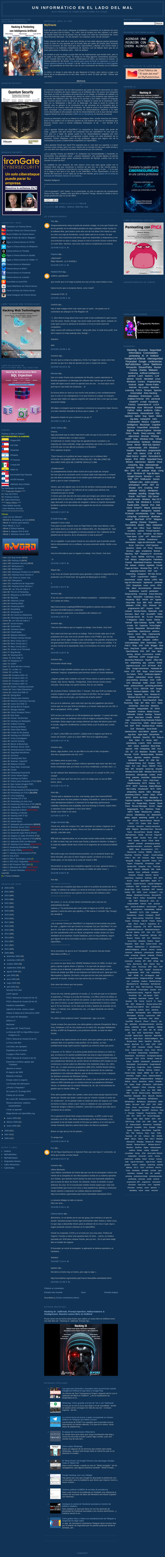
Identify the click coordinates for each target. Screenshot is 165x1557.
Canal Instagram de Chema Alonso (21, 295)
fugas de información (146, 542)
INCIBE (136, 975)
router (160, 906)
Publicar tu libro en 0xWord (12, 434)
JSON (139, 892)
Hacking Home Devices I (22, 586)
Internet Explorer (143, 430)
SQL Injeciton (147, 995)
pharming (159, 1024)
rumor (149, 1185)
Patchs (153, 861)
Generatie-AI (157, 970)
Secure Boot (132, 941)
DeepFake (128, 855)
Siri (160, 605)
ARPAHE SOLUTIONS (15, 484)
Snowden (152, 1127)
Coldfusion (130, 886)
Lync (148, 1090)
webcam (157, 602)
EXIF (161, 967)
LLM (157, 376)
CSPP (142, 657)
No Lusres (135, 1104)
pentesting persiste (155, 1176)
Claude (159, 565)
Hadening (141, 1070)
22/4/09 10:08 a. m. (61, 298)
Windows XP (133, 511)
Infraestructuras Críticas (21, 750)
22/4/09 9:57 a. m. (60, 265)
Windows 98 (150, 1142)
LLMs (156, 396)
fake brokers (143, 1018)
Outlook (140, 714)
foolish (159, 663)
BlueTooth (139, 519)
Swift (157, 998)
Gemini (156, 479)
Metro (144, 1096)
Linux (157, 378)
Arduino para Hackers (19, 698)
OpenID (126, 1110)
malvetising (131, 1173)
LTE (144, 926)
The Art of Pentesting (19, 592)
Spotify (152, 622)
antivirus (155, 631)
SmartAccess (147, 1124)
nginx (127, 906)
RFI (132, 769)
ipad (129, 453)
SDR (159, 898)
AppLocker (148, 1035)
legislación (148, 582)
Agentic (158, 600)
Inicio (83, 1292)
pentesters (153, 591)
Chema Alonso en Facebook (18, 273)
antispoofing (131, 792)
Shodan (132, 488)
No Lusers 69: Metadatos (17, 1017)
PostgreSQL (138, 863)
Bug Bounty (15, 652)
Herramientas (133, 442)
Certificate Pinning (133, 763)
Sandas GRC (132, 866)
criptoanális (154, 1150)
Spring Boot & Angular (20, 707)
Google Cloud (153, 657)
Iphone (130, 378)
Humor (157, 367)
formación (131, 367)
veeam (147, 1190)
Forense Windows (17, 870)
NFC (151, 648)
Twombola (128, 1136)
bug (144, 416)
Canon (134, 967)
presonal (156, 1179)
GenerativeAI (146, 413)
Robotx (129, 1119)
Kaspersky (137, 926)
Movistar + (149, 476)
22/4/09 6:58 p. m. (60, 873)
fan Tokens (158, 534)
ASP (129, 820)
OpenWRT (145, 1110)
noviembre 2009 (14, 960)
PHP (156, 488)
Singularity (128, 944)
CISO (152, 680)
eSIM (158, 1015)
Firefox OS (158, 1058)
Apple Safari (142, 735)
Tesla (150, 838)
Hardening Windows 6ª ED (21, 847)
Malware (153, 370)
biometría (147, 534)
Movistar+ (158, 562)
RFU (133, 1116)
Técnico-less (130, 534)
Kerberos (145, 858)
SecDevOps (133, 706)
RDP (138, 671)
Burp (158, 964)
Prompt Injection (153, 531)
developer (155, 516)
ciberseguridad (155, 358)
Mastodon (144, 752)
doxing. (137, 1153)
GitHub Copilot (156, 723)
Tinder (157, 809)
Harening (149, 1070)
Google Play (153, 493)
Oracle (70, 207)
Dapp (129, 918)
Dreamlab (10, 450)
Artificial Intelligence (149, 373)
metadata (132, 493)
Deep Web (130, 602)
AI (143, 356)
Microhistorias (16, 818)
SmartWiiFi (138, 1127)
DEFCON (144, 689)
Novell (62, 207)
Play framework (131, 990)
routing (128, 909)
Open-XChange (156, 1107)
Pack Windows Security (13, 508)
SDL (140, 995)
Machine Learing (144, 1093)
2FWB (159, 795)
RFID (138, 726)
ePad (143, 1153)
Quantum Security (19, 563)
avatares (146, 757)
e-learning (134, 955)
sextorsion (157, 743)
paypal (134, 818)
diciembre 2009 (13, 956)
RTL (160, 935)
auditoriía (132, 1150)
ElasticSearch (129, 1056)
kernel (150, 677)
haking (156, 1018)
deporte (141, 792)
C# (159, 881)
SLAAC (152, 806)
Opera (159, 703)
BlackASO (133, 912)
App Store (132, 735)
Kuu (52, 1148)
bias (153, 651)
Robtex (137, 938)
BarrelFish (148, 1041)
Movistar (145, 436)
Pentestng (158, 987)
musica (146, 958)
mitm (154, 419)
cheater (159, 949)
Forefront (141, 712)
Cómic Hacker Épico (19, 775)
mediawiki (140, 1173)
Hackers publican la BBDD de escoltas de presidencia (85, 1489)
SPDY (154, 1119)
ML (143, 617)
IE (158, 924)
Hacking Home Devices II (22, 575)
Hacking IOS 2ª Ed (19, 798)
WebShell (159, 1139)
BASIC (128, 798)
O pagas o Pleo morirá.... (17, 1054)
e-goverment (143, 577)
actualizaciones (155, 947)
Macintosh (157, 926)
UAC (139, 534)
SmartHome (152, 539)
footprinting (130, 574)
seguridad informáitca (134, 846)
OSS (154, 1104)
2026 (6, 888)
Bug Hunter (16, 557)
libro (126, 470)
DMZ (153, 749)
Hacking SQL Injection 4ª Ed (23, 838)
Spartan (129, 1130)
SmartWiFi (150, 614)
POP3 (159, 932)
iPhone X (154, 1021)
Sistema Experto (135, 1124)
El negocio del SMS (14, 1072)
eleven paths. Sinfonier (154, 1153)
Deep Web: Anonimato (20, 767)
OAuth (152, 683)
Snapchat (142, 866)
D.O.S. (136, 689)
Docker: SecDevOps (19, 718)
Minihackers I (17, 569)
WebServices (140, 947)
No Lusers (143, 387)
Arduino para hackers (20, 523)
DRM (149, 967)
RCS (159, 990)
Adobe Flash (156, 777)
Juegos (128, 459)
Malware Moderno (18, 635)
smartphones (137, 909)
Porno (127, 806)
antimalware (134, 485)
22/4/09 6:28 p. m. (60, 816)
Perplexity (130, 600)
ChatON (149, 1047)
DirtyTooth (135, 648)
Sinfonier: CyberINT (19, 761)
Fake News (132, 536)
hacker (149, 620)
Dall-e (155, 967)
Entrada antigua (111, 1292)
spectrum (154, 1187)
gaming (133, 522)
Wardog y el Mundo (19, 813)
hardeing (143, 1165)
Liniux (159, 1087)
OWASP (152, 766)
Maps (153, 858)
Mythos (136, 932)
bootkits (137, 840)
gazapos (127, 1165)
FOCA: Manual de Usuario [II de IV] (21, 1039)
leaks (128, 720)
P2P (143, 614)
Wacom (133, 1139)
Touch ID (149, 1001)
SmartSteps (132, 998)
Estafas (158, 407)
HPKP (142, 972)
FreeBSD (136, 1061)
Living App (132, 516)
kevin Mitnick (144, 732)
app (144, 663)
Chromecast (142, 967)
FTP (126, 723)
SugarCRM (156, 1130)
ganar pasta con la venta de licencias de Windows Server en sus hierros (81, 174)
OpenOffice (133, 631)
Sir (127, 1124)
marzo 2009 (12, 1118)
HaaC (128, 766)
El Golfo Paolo (57, 519)
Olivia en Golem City (21, 578)
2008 (6, 1131)
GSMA (146, 723)
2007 (6, 1134)
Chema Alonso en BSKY (14, 268)
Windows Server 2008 (134, 772)
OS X (153, 703)
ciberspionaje (142, 775)
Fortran (128, 1061)
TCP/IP (136, 755)
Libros (146, 364)
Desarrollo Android (18, 810)
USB (147, 645)
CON (150, 453)
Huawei (139, 1073)
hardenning (151, 1165)
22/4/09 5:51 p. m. (60, 786)
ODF (150, 571)
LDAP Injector (12, 994)
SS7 (148, 938)
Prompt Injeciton (151, 1113)
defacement (156, 815)
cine (155, 571)
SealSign (148, 714)
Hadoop (152, 783)
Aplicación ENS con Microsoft (23, 841)
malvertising (129, 878)
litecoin (156, 875)
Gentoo (159, 921)
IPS (142, 975)
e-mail (143, 401)
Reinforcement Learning (135, 992)
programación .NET (136, 608)
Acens (136, 881)
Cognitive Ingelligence (133, 800)
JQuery (134, 1081)
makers (153, 577)
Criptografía (134, 421)
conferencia (143, 516)
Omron (134, 1107)
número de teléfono (138, 906)
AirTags (155, 961)
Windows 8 (146, 502)
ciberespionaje (152, 465)
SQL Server (153, 496)
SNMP (135, 838)
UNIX (155, 838)
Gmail (158, 467)
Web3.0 (137, 869)
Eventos (143, 350)
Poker (136, 935)
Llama (158, 557)
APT (147, 536)
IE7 (132, 752)
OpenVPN (146, 861)
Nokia (138, 987)
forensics (129, 614)
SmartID (159, 769)
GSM (157, 608)
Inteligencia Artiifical (146, 978)
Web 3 (152, 1139)
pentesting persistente (153, 686)
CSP (128, 1047)
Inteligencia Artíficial (131, 1079)
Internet (133, 387)
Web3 (159, 416)
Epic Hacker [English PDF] (22, 784)
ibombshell (132, 760)
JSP (138, 858)
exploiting (149, 467)
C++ (142, 1044)
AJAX (145, 1030)
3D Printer (152, 666)
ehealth (157, 717)
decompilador (131, 1015)
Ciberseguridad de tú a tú (21, 618)
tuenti (138, 634)
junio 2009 (11, 979)
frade (127, 1162)
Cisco (145, 780)
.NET (152, 485)
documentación (144, 588)
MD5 (153, 1090)
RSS (150, 602)
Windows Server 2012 (20, 827)
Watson (140, 1139)
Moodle (149, 832)
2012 (6, 941)
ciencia (143, 840)
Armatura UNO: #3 (20, 678)
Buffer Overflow (135, 780)
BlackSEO (138, 597)
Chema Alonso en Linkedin (15, 277)
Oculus (128, 1107)
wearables (151, 1027)
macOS (144, 591)
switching (148, 878)
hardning (160, 1165)
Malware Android (18, 764)
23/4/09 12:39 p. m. (61, 1282)
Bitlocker (157, 820)
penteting (154, 958)
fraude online (133, 505)
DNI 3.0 (159, 1050)
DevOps (140, 637)
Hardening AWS (17, 606)
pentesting (134, 356)
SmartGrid (129, 1127)
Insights (138, 1076)
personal (155, 398)
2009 (6, 953)
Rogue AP (158, 835)
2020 (6, 911)
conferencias (155, 361)
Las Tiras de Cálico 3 (21, 589)
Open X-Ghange (144, 1107)
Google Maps (142, 803)
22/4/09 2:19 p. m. (60, 512)
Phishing (155, 436)
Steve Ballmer (146, 1130)
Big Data (14, 598)
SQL (130, 901)
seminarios (148, 846)
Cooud (147, 1050)
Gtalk (130, 924)
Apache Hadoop (146, 820)
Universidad (136, 393)
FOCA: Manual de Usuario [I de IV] (21, 1058)
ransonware (132, 1185)
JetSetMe (158, 1081)
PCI (153, 932)
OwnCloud (154, 1110)
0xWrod (134, 1030)
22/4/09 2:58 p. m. (60, 617)
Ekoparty (9, 455)
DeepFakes (141, 450)
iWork (157, 840)
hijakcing (129, 1167)
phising (127, 1027)
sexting (157, 677)
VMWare (130, 947)
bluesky (139, 1150)
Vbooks (149, 740)
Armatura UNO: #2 (20, 681)
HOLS (136, 924)
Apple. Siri (128, 1038)
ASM (152, 760)
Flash (141, 970)
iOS (147, 398)
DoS (159, 749)
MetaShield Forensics (142, 895)
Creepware (150, 915)
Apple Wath (157, 1035)
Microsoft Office (153, 628)
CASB (148, 1044)
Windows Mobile (147, 755)
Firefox (140, 467)
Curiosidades (150, 352)
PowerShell (142, 427)
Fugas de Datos (131, 568)
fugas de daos (150, 1162)
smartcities (145, 777)
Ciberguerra (17, 580)
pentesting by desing (152, 843)
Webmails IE (130, 1142)
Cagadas (128, 884)
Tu (155, 1001)
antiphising (132, 1010)
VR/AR (145, 600)
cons (158, 476)
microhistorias (141, 513)
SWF (149, 1121)
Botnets (157, 551)
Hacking (132, 350)
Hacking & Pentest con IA (22, 572)
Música (145, 421)
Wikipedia (145, 869)
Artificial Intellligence (151, 1038)
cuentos (151, 663)
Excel (131, 545)
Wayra (147, 508)
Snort (145, 1127)
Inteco (145, 1076)
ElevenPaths (145, 367)
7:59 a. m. (82, 203)
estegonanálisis (132, 904)
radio (129, 528)
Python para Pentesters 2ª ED (23, 781)
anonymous (130, 775)
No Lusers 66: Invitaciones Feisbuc (21, 1099)
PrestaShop (149, 863)
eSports (143, 955)
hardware (146, 442)
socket (146, 1187)
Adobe (136, 746)
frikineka (54, 373)
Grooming (130, 826)
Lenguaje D (136, 1087)
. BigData (159, 1027)
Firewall (128, 562)
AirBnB (158, 909)
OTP (133, 671)
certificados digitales (153, 674)
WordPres (138, 1147)
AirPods (135, 820)
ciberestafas (130, 542)
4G (147, 760)
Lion (138, 766)
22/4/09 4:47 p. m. (60, 741)
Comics (141, 381)
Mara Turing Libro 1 (19, 646)
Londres (136, 1090)
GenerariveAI (145, 1061)
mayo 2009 (12, 983)
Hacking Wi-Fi (17, 655)
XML (152, 869)
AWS (130, 746)
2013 (6, 937)
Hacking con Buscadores (20, 853)
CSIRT (160, 1044)
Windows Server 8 (154, 1144)
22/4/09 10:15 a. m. (61, 367)
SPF (148, 651)
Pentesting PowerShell (20, 773)
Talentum (157, 528)
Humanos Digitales (141, 691)
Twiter (153, 1133)
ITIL (161, 1073)
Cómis (153, 1050)
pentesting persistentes (146, 1024)
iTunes (128, 1170)
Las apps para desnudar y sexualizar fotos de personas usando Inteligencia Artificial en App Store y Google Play (89, 1389)
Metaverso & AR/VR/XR (21, 595)
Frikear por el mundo (15, 1095)
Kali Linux (140, 545)
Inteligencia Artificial (134, 358)
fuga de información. (137, 1162)
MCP (150, 926)
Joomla (130, 628)
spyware (154, 732)
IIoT (152, 1073)
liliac (126, 1024)
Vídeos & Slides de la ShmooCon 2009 (22, 1013)
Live (161, 892)
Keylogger (158, 978)
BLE (159, 666)
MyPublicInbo (141, 1099)
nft (161, 568)
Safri (160, 1121)
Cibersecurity (131, 852)
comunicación (149, 952)
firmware (151, 1159)
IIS (157, 485)
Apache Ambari (148, 1033)
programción (146, 1182)
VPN (159, 585)
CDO (128, 585)
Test (52, 221)
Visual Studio (152, 729)
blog (141, 465)
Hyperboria (152, 924)
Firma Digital (155, 625)
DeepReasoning (133, 783)
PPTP (128, 786)
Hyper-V (143, 924)
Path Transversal (147, 987)
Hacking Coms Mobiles (20, 844)
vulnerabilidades (132, 643)
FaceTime (137, 855)
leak (158, 505)
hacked (156, 511)
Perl (160, 861)
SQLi (145, 605)
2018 (6, 918)
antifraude (145, 872)
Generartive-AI (156, 1061)
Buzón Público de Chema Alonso (20, 234)
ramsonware (156, 1182)
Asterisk (152, 964)
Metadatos (133, 396)
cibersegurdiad (140, 1012)
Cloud (129, 508)
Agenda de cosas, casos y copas (20, 1009)
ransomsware (151, 906)
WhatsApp (130, 407)
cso (148, 815)
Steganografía (132, 809)
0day (144, 634)
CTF (137, 823)
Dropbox (151, 763)
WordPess (129, 1147)
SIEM (141, 1119)
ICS (133, 766)
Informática (130, 1076)
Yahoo (141, 620)
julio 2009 (11, 975)
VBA (153, 1136)
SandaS (143, 838)
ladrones (148, 875)
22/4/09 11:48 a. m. (61, 421)
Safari (137, 740)
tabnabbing (133, 1190)
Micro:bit (129, 932)
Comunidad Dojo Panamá (16, 475)
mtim (146, 1173)
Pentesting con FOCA (20, 793)
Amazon (129, 519)
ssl (144, 548)
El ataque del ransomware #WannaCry (78, 1432)
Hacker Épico (16, 821)
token (159, 542)
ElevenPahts (154, 735)
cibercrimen (133, 436)
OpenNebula (136, 1110)
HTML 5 (128, 858)
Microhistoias (144, 984)
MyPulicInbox (152, 1101)
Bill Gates (144, 798)
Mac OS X (156, 499)
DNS (133, 470)
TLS (141, 809)
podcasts (130, 467)
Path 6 (135, 898)
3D (151, 709)
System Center (151, 944)
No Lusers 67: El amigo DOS (18, 1091)
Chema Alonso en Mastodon (15, 264)
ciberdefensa (140, 815)
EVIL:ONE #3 (17, 658)
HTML (138, 605)
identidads (145, 1170)
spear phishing (132, 680)
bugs (135, 439)
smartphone (147, 551)
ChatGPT (133, 401)
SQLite (129, 694)
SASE (135, 1119)
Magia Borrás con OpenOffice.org (20, 1113)
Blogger (154, 645)
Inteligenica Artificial (146, 1079)
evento (128, 700)
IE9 (142, 703)
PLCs (159, 766)
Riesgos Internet (18, 710)
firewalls (140, 875)
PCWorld (129, 513)
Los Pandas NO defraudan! (17, 1084)
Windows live (147, 812)
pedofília (157, 1173)
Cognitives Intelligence (153, 800)
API (151, 600)
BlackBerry (154, 798)
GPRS (145, 485)
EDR (149, 823)
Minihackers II (17, 566)
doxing (130, 654)
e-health (149, 717)
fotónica (143, 904)
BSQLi (129, 689)
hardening (133, 373)
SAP (143, 938)
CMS (136, 749)
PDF (136, 554)
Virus (146, 694)
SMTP (135, 786)
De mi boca (132, 1053)
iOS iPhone (150, 1167)
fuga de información (133, 582)
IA (147, 356)
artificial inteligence (132, 949)
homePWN (129, 1021)
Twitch (160, 1001)
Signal (157, 941)
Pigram (129, 863)
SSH (141, 645)
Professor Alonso (12, 497)
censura (129, 815)
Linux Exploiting (17, 796)
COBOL (127, 967)
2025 (6, 892)
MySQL (142, 490)
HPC (129, 1070)
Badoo (141, 1041)
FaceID (155, 823)
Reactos (130, 938)
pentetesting (132, 1179)
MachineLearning (155, 981)
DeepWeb (132, 712)
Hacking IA (16, 560)
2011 (6, 945)
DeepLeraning (142, 1053)
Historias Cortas (17, 601)
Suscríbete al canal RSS (16, 282)
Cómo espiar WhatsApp (72, 1446)
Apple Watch (145, 881)
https (148, 525)
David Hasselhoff (149, 700)
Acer (133, 1033)
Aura (139, 407)
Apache (151, 462)
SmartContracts (133, 499)
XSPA (158, 789)
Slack (136, 944)
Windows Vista (147, 439)
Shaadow (141, 941)
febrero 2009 (12, 1122)
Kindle (138, 1084)
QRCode (153, 935)
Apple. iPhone (138, 1038)
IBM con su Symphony (83, 114)
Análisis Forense (17, 724)
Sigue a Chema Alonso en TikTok (20, 242)
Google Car (145, 886)
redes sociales (151, 482)
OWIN (160, 1104)
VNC (127, 1004)
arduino (130, 634)
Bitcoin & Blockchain (19, 744)
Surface (150, 998)
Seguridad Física (154, 459)
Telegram (158, 519)
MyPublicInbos (153, 1099)
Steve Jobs (144, 706)
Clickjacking (145, 749)
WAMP (127, 1139)
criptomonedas (135, 447)
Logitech (129, 1090)
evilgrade (151, 955)
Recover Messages (139, 806)
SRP (159, 1119)
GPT (136, 479)
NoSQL (140, 835)
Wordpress (153, 490)
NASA (160, 1101)
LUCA (156, 404)
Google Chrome (134, 476)
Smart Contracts (155, 671)
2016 (6, 926)
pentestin (139, 843)
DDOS (157, 709)
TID (126, 565)
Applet (154, 881)
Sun (86, 207)
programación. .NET (133, 1182)
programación (154, 450)
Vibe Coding (131, 789)
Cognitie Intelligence (155, 884)
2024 (6, 895)
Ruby (134, 645)
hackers (149, 376)
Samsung (143, 786)
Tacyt (148, 528)
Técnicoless (130, 525)
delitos (127, 818)
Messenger (136, 683)
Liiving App (151, 1087)
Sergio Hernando (58, 822)
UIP (135, 1136)
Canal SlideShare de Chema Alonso (21, 286)
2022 (6, 903)
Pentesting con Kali (20, 520)
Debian (132, 637)
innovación (154, 427)
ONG (152, 691)
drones (138, 654)
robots (138, 548)
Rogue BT (157, 992)
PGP (160, 643)
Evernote (134, 970)
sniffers (155, 640)
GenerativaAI (131, 1064)
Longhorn (144, 981)
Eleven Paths (152, 384)
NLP (132, 987)
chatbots (130, 677)
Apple (141, 384)
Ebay (127, 970)
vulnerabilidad (149, 909)
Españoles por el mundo (16, 1050)
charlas (143, 370)
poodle (149, 1179)
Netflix (145, 683)
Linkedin (128, 611)
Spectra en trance (13, 1068)
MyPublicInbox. (130, 1101)
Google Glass (130, 889)
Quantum (130, 548)
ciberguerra (146, 511)
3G (136, 625)
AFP (144, 961)
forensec (159, 1159)
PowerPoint (144, 935)
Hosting (127, 892)
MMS (128, 1093)
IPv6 (136, 459)
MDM (128, 829)
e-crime (156, 502)
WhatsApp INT (17, 612)
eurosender (142, 1156)
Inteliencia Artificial (155, 1076)
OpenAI (144, 505)
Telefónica (156, 364)
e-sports (141, 743)
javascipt (157, 904)
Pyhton (142, 898)
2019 (6, 914)
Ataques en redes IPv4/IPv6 (22, 836)
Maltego (129, 895)
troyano (150, 608)
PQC (127, 769)
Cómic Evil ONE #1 (19, 704)
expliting (137, 1159)
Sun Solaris (131, 674)
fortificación (146, 479)
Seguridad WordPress (20, 752)
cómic (152, 585)
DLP (144, 763)
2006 (6, 1138)
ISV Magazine (149, 975)
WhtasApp (140, 1142)
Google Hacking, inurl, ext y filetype (77, 1475)
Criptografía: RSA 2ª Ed (21, 807)
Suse (142, 944)
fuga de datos (153, 473)
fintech (144, 1159)
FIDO (137, 1058)
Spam (151, 416)
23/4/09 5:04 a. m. (60, 1207)
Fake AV (144, 921)
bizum (148, 1010)
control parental (153, 697)
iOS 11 (136, 1167)
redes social (142, 1185)
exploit (143, 456)
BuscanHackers (147, 849)
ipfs (160, 1021)
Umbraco (146, 1136)
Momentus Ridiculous (134, 660)
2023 (6, 899)
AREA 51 (9, 470)
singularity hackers (138, 571)
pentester (158, 582)
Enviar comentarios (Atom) (67, 1298)
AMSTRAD (133, 657)
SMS (130, 479)
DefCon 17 (10, 1021)
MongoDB (129, 861)
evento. (150, 1156)
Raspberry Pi (16, 661)
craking (146, 1150)
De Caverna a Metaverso (21, 615)
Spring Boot (16, 695)
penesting (129, 1176)
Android (132, 384)
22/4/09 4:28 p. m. (60, 653)
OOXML (141, 539)
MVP (132, 726)
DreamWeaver (154, 1053)
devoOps (141, 1015)
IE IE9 (157, 453)
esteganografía (145, 559)
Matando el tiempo (14, 1076)
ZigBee (146, 1147)
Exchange (136, 921)
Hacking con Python (19, 778)
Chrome (142, 522)
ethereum (157, 588)
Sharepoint (140, 729)
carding (157, 812)
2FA (145, 447)
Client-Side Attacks (19, 730)
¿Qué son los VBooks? (12, 517)
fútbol (148, 792)
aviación (144, 949)
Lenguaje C (153, 892)
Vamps (129, 869)
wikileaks (130, 605)
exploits (141, 531)
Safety (155, 1121)
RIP (144, 1116)
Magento (135, 829)
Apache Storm (138, 1035)
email (159, 775)
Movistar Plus (146, 568)
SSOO (156, 995)
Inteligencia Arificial (132, 978)
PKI (153, 737)
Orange (128, 898)
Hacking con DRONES (20, 735)
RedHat (160, 726)
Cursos (133, 370)
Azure (133, 557)
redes (139, 410)
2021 (6, 907)
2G (157, 817)
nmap (128, 777)
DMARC (149, 852)
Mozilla (156, 832)
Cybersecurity (154, 634)
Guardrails (146, 889)
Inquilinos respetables (15, 1005)
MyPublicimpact (11, 1158)
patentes (135, 777)
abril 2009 (11, 987)
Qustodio (153, 990)
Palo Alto (129, 935)
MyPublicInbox (10, 1154)
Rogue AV (148, 992)
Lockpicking (135, 981)
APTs (161, 878)
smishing (139, 1187)
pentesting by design (140, 1176)
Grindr (149, 1067)
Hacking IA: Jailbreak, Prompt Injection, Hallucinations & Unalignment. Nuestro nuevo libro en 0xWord (74, 1312)
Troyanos (152, 522)
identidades (136, 1170)
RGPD (139, 1116)
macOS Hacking (17, 741)
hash (150, 904)
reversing (143, 594)
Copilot (143, 823)
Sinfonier (153, 605)
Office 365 (158, 660)
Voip (127, 588)
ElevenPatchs (140, 1056)
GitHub (157, 620)
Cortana (141, 852)
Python (130, 410)
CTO (156, 849)
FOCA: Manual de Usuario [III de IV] (21, 1001)
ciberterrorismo (131, 732)
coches (130, 717)
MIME (159, 1090)
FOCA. (143, 1058)
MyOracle (10, 1024)
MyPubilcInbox (131, 835)
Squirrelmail (142, 998)
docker (141, 525)
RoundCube (133, 995)
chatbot (141, 565)
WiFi (159, 433)
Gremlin (152, 803)
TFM (135, 1001)
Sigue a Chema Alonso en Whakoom (22, 246)
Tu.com (150, 617)
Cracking (148, 488)
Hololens (157, 1070)
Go (133, 803)
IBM (56, 207)
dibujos (134, 559)
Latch (140, 376)
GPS (140, 488)
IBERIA (146, 1073)
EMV (137, 886)
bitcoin (138, 445)
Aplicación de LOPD (18, 867)
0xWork (127, 1030)
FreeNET (148, 970)
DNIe (128, 668)
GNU (159, 763)
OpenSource (145, 631)
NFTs (156, 568)
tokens (143, 453)
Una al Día (14, 856)
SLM (132, 729)
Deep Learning (148, 433)
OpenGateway (132, 651)
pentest (132, 376)
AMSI (149, 961)
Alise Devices (137, 964)
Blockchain (145, 425)
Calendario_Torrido (152, 597)
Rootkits (153, 752)
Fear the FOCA (11, 494)
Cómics (132, 404)
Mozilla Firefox (140, 611)
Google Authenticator (140, 668)
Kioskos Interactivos (153, 826)
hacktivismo (134, 591)
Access (129, 881)
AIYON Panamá (12, 479)
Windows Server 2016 (20, 534)
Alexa (129, 597)
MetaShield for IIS (132, 984)
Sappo (159, 806)
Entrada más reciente (53, 1292)
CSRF (158, 680)
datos (134, 588)
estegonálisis (132, 1156)
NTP (143, 932)
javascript (156, 508)
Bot (157, 760)
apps (138, 551)
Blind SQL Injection (151, 445)
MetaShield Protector (143, 562)
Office (141, 528)
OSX (148, 932)
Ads (160, 732)
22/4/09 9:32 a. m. (60, 247)
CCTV (141, 912)
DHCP (157, 915)
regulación (139, 878)
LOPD (154, 580)
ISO (157, 1073)
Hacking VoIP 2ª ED (19, 816)
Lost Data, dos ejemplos (16, 1046)
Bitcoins (129, 462)
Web (146, 1139)
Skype (144, 671)
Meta (147, 703)
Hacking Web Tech (19, 758)
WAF (155, 740)
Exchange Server (132, 617)
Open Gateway (140, 622)
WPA (136, 901)
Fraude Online (16, 850)
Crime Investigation (19, 738)
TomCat (141, 1001)
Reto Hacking (150, 393)
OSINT (13, 664)
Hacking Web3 (17, 603)
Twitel (159, 614)
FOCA (139, 390)
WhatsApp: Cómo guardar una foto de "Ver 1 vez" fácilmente (88, 1403)
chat (160, 611)
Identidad (148, 378)
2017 (6, 922)
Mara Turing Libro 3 (19, 641)
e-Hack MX (10, 465)
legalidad (150, 565)
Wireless (146, 499)
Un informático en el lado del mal (82, 7)
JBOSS (129, 926)
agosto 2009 (12, 971)
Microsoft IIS (156, 895)
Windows (131, 381)
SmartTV (138, 508)
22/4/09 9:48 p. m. (60, 1141)
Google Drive (156, 886)
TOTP (133, 577)
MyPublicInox (141, 1101)
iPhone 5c (138, 1021)
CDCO (131, 823)
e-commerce (147, 654)
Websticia (155, 706)
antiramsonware (155, 1147)
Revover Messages (153, 1116)
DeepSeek (136, 585)
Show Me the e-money (20, 666)
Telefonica (149, 809)
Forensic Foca (136, 723)
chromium (128, 952)
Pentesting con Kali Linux (21, 801)
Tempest (157, 714)
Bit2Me (141, 557)
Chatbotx (157, 1047)
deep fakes (139, 717)
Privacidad (131, 361)
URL (140, 1136)
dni (157, 901)
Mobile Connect (153, 712)
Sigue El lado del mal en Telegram (18, 238)
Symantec (129, 1001)
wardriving (143, 818)
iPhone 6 (159, 955)
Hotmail (128, 622)
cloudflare (131, 531)
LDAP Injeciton (158, 1084)
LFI (136, 752)
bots (127, 557)
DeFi (152, 689)
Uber (160, 944)
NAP (127, 987)
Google (142, 361)
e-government (150, 1015)
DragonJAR (10, 440)
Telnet (147, 1133)
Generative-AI (144, 404)
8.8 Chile (9, 445)
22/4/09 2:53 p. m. (60, 587)
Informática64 (135, 640)
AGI (140, 1030)
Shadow (150, 941)
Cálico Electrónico (12, 500)
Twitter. (159, 1133)
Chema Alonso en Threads (15, 251)
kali (137, 502)
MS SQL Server (154, 574)
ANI (150, 1030)
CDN (147, 912)
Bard (137, 614)
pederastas (133, 1024)
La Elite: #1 (16, 669)
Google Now (141, 1067)
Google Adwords (155, 1064)
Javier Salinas (57, 428)
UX (160, 838)
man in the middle (135, 958)
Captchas (144, 625)
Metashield (140, 628)
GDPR (144, 648)
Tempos (148, 390)
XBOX (159, 622)
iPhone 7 (146, 1021)
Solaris (159, 1127)
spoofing (142, 493)
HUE (147, 972)
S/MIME (128, 838)
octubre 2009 (13, 964)
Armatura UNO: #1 (20, 684)
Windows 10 (139, 473)
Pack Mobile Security (11, 505)
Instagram (141, 574)
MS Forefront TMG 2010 (20, 864)
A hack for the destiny (19, 732)
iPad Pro (158, 1167)
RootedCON (151, 898)
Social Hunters (17, 623)
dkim (159, 651)
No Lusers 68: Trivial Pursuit (18, 1028)
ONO (143, 1104)
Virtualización (143, 789)
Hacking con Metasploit (20, 721)
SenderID (139, 769)
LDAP (140, 536)
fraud (150, 1018)
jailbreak (133, 490)
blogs (153, 470)
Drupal (127, 803)
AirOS (139, 1033)
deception (155, 872)
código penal (157, 1012)
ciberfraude (130, 1012)
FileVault (150, 1058)
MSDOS (127, 737)
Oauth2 (148, 660)
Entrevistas (146, 396)
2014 (6, 934)
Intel (126, 726)
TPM (132, 1133)
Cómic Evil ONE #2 (20, 692)
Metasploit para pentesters (25, 824)
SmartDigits (157, 1124)
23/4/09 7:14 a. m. (60, 1261)
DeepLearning (131, 594)
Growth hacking (157, 855)
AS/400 (160, 1030)
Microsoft (148, 407)
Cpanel (140, 915)
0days (152, 795)
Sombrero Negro (18, 629)
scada (157, 654)
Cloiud (127, 1050)
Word (147, 1007)
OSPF (149, 1104)
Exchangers (129, 1058)
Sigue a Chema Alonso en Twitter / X (22, 260)
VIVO (130, 840)
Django (157, 918)
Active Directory (155, 594)
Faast (159, 513)
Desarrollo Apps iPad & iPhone (24, 833)
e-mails (130, 625)
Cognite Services (139, 884)
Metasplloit (137, 1096)
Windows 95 (144, 901)
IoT (138, 470)
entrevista (131, 709)
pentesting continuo (133, 795)
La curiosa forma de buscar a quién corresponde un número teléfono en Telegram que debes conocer (87, 1418)
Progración (140, 1113)
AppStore (157, 846)
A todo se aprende (14, 1109)
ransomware (129, 580)
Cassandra (141, 1047)
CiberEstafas (16, 632)
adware (133, 565)
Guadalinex (157, 1067)
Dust (139, 602)
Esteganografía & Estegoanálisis (24, 790)
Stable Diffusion (155, 786)
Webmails (152, 611)
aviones (152, 949)
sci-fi (144, 666)
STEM (138, 1121)
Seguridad (138, 694)
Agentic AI (137, 700)
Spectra (79, 207)
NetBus (128, 1104)
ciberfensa (155, 1010)
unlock (141, 1190)
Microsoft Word (139, 832)
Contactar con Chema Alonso (18, 226)
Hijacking (129, 554)
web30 (151, 818)
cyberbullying (131, 743)
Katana (131, 1084)
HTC (134, 1070)
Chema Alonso (57, 1214)
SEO (138, 600)
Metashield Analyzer (152, 929)
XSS (135, 453)
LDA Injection (146, 1084)
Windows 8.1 (155, 694)
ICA (158, 783)
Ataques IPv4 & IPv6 (19, 531)
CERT (154, 1044)
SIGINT (147, 1119)
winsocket (154, 1190)
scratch (145, 795)
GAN (128, 683)
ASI (129, 1033)
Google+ (146, 855)
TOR (127, 559)
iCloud (150, 840)
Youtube (130, 450)
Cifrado (158, 439)
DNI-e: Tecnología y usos (20, 859)
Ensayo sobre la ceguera (16, 1080)
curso (145, 585)
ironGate (153, 1170)
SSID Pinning (129, 1121)
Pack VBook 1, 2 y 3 (11, 526)
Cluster (14, 770)
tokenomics (140, 462)
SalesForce (156, 938)
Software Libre (136, 482)
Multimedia (130, 714)
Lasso (145, 892)
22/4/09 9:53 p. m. (60, 1159)
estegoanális (133, 1018)
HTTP (149, 519)
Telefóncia (139, 1133)
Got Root (14, 755)
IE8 (133, 892)
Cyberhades (9, 1168)
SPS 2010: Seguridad (19, 861)
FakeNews (158, 559)
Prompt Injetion (143, 990)
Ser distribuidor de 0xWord (12, 488)
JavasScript (142, 1081)
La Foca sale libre (13, 1043)
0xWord (7, 1151)
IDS (127, 752)
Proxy (150, 548)
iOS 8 (142, 1167)
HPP (153, 889)
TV (143, 740)
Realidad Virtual (148, 726)
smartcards (129, 961)
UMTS (130, 812)
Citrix (152, 513)
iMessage (156, 792)
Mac (161, 580)
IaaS (157, 975)
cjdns (149, 1012)
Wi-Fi (152, 789)
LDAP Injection (152, 545)
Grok (138, 889)
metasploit (145, 419)
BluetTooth (135, 1044)
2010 (6, 949)
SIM (158, 691)
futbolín (159, 1162)
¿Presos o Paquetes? (15, 1087)
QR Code (149, 835)
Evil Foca (150, 557)
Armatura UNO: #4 (20, 675)
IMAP (130, 975)
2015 (6, 930)
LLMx (128, 1087)
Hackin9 (160, 889)
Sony (149, 866)
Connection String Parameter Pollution (147, 720)
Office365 (159, 648)
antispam (146, 640)
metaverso (157, 525)
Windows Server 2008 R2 (135, 1007)
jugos (160, 1170)
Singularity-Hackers (12, 1161)
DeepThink (149, 918)
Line (128, 981)
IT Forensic (10, 460)
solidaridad (135, 1027)
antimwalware (155, 1007)
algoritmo (137, 757)
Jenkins (151, 1081)
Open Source (132, 456)
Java (135, 528)
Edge (137, 703)
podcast (145, 470)
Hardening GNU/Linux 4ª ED (23, 804)
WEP (132, 1004)
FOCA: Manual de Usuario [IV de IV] (21, 998)
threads (143, 1027)
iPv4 (152, 505)
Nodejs (137, 861)
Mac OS (134, 1093)
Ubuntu (130, 502)
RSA (142, 651)
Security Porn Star (14, 990)
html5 (149, 743)
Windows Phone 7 (140, 1144)
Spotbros (137, 1130)
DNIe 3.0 (157, 852)
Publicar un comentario (54, 1288)
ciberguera (138, 952)
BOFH (135, 798)
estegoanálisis (142, 709)
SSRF (158, 863)
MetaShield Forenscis (135, 929)
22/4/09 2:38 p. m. (60, 563)
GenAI (139, 378)
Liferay (144, 1087)
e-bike (126, 955)
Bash (137, 849)
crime (152, 901)
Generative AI (154, 456)
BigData (130, 430)
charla (139, 580)
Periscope (131, 1113)
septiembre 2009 (14, 968)
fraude (136, 433)
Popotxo (54, 254)
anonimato (158, 554)
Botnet (147, 580)
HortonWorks (155, 972)
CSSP (134, 1047)
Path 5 (127, 645)
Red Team (15, 715)
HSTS (144, 783)
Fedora (152, 921)
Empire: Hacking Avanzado (22, 687)
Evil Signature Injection (154, 1056)
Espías (127, 921)
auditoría (148, 410)
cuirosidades (129, 1153)
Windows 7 (154, 447)
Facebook (153, 401)
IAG (134, 858)
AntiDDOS (145, 746)
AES (155, 878)
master (141, 760)
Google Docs (131, 1067)
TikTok (140, 674)
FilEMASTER (56, 272)
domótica (156, 757)
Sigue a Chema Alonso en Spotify (20, 255)
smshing (138, 961)
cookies (152, 775)
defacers (159, 952)
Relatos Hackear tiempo (21, 638)
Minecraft (151, 1096)
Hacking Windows (18, 727)
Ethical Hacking (17, 528)
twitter (138, 416)
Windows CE (140, 1004)
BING (142, 459)
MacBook (136, 737)
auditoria (141, 1010)
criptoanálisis (141, 677)
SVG (143, 1121)
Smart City (149, 769)
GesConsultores (142, 1064)
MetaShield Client (146, 829)
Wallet (137, 812)
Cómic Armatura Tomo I (21, 712)
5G (161, 817)
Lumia (143, 1090)
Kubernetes (15, 626)
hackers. (135, 1165)
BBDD (131, 849)
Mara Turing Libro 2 (19, 643)
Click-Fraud (153, 780)
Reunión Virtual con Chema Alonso (21, 231)
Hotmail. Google (130, 1073)
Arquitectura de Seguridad (23, 583)
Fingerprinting (154, 381)
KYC (126, 1084)
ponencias (141, 1179)
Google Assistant (132, 972)
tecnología (144, 680)
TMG (127, 1133)
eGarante (132, 875)
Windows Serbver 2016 (154, 1004)
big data (134, 419)
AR (155, 1030)
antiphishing (136, 663)
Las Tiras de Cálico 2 (21, 621)
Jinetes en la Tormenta (20, 649)
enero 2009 (12, 1126)
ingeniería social (133, 666)
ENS (143, 643)
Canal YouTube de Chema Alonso (20, 290)
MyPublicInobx (156, 984)
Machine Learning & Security (23, 701)
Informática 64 (152, 637)
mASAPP (131, 843)
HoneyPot (139, 826)
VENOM (159, 1136)
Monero (159, 858)
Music (144, 766)
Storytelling (15, 609)
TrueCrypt (156, 866)
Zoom (138, 872)
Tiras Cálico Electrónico (22, 689)
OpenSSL (146, 737)
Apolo (145, 964)
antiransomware (137, 686)
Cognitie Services (137, 1050)
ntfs (151, 1173)
